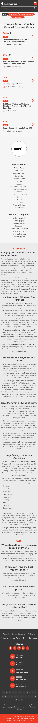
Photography (19, 221)
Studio (19, 181)
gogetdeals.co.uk (26, 716)
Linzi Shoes (19, 171)
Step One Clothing (19, 194)
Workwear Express (19, 189)
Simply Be (19, 176)
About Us (6, 634)
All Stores (4, 638)
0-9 (3, 692)
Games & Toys (19, 223)
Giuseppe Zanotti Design (19, 187)
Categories (14, 14)
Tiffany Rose (19, 168)
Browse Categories (19, 634)
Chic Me (19, 200)
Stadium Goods (19, 208)
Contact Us (33, 638)
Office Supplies (19, 237)
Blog (24, 638)
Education (19, 226)
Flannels (19, 192)
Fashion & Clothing (27, 14)
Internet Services (19, 234)
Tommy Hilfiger (19, 205)
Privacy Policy (15, 638)
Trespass (19, 184)
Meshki (19, 197)
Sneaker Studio (19, 179)
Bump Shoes (19, 202)
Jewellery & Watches (19, 218)
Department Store (19, 231)
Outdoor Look (19, 173)
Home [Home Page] (4, 14)
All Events (31, 634)
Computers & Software (19, 229)
